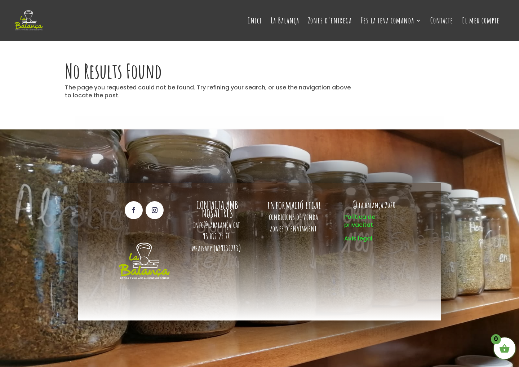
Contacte (441, 21)
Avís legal (358, 238)
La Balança (285, 21)
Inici (255, 21)
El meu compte (481, 21)
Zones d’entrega (330, 21)
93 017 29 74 (217, 236)
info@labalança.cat (216, 225)
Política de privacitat (359, 221)
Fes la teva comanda (387, 21)
